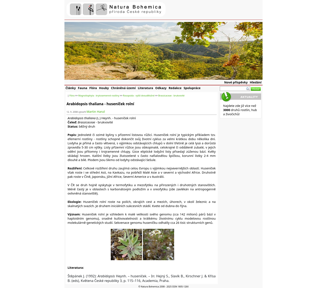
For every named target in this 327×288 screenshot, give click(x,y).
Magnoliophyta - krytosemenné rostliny (98, 95)
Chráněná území (123, 88)
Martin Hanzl (96, 111)
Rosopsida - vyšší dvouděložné (139, 95)
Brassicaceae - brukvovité (171, 95)
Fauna (82, 88)
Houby (104, 88)
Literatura (145, 88)
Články (70, 88)
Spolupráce (192, 88)
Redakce (175, 88)
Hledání (256, 82)
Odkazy (160, 88)
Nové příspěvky (236, 82)
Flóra (93, 88)
